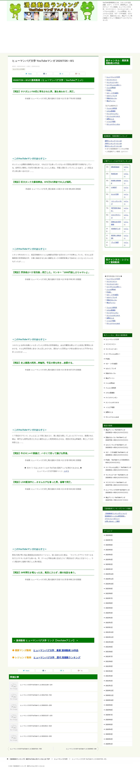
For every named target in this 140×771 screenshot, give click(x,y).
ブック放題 (115, 242)
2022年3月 (109, 618)
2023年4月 (109, 554)
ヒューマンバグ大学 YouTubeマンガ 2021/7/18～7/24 (36, 695)
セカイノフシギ (112, 95)
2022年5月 (109, 608)
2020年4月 (109, 729)
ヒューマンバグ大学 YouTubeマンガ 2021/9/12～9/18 (36, 726)
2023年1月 (109, 569)
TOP (29, 759)
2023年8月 (109, 535)
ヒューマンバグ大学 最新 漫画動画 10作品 (55, 650)
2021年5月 (109, 666)
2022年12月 (110, 574)
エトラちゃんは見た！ (114, 85)
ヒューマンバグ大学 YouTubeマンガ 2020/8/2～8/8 (81, 749)
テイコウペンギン (112, 114)
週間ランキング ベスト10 (113, 141)
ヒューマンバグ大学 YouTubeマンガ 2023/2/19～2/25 (36, 736)
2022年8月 (109, 593)
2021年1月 (109, 685)
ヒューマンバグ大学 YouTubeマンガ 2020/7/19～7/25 (26, 749)
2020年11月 (110, 695)
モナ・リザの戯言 (112, 93)
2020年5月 (109, 724)
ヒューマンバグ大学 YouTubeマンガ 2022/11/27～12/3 (36, 715)
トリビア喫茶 (111, 121)
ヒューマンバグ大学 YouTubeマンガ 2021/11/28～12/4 (36, 684)
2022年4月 (109, 613)
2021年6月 (109, 661)
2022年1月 (109, 627)
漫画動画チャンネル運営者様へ (115, 516)
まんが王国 (115, 194)
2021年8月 (109, 651)
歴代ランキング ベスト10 (113, 146)
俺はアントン (111, 101)
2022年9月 (109, 588)
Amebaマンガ (115, 228)
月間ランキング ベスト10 (113, 143)
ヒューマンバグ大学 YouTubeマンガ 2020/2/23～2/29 (36, 705)
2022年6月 (109, 603)
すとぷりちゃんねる (113, 323)
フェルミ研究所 (112, 108)
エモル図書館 (111, 111)
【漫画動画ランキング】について (116, 513)
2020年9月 (109, 705)
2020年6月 (109, 719)
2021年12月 (110, 632)
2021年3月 (109, 676)
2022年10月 (110, 584)
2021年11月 (110, 637)
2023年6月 (109, 545)
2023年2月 (109, 564)
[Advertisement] (70, 38)
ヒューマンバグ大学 (18, 69)
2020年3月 (109, 734)
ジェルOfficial (111, 87)
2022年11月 (110, 579)
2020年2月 (109, 739)
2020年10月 (110, 700)
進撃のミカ (110, 119)
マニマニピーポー (112, 82)
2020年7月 (109, 715)
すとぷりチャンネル (113, 124)
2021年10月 (110, 642)
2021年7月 (109, 656)
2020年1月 (109, 744)
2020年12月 (110, 690)
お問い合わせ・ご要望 (112, 521)
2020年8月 (109, 710)
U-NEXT (114, 187)
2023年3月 (109, 559)
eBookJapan (115, 167)
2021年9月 (109, 647)
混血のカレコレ (112, 98)
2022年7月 (109, 598)
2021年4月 (109, 671)
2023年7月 (109, 540)
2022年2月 (109, 622)
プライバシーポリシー (112, 519)
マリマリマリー (112, 80)
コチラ (66, 471)
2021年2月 (109, 681)
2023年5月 (109, 550)
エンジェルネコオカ (113, 116)
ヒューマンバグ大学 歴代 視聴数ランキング (56, 657)
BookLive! (114, 174)
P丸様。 (109, 90)
